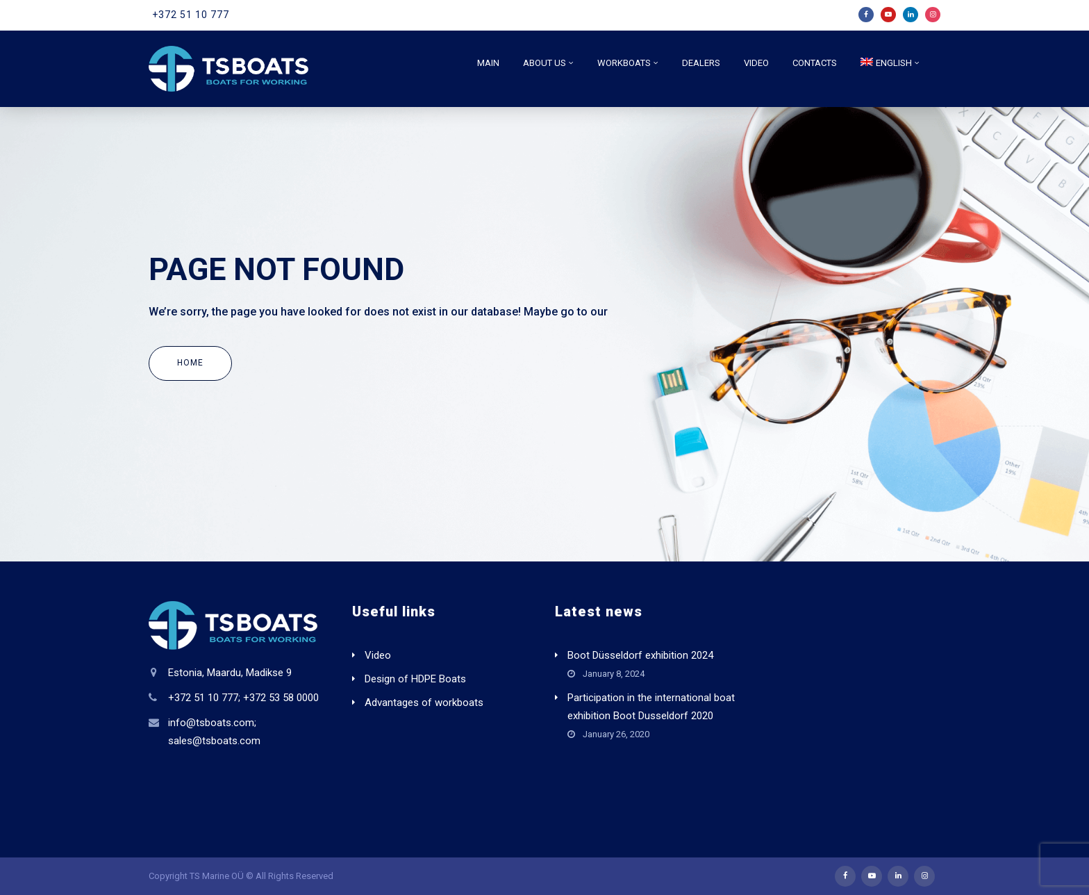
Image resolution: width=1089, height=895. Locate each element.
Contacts (814, 63)
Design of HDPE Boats (415, 679)
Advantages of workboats (424, 702)
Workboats (624, 63)
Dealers (701, 63)
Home (190, 363)
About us (544, 63)
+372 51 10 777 (190, 14)
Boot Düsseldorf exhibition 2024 (640, 655)
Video (756, 63)
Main (488, 63)
